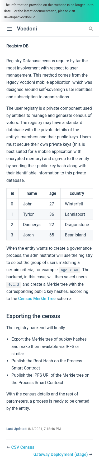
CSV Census (22, 447)
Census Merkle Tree (37, 298)
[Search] (91, 28)
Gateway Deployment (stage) (61, 454)
